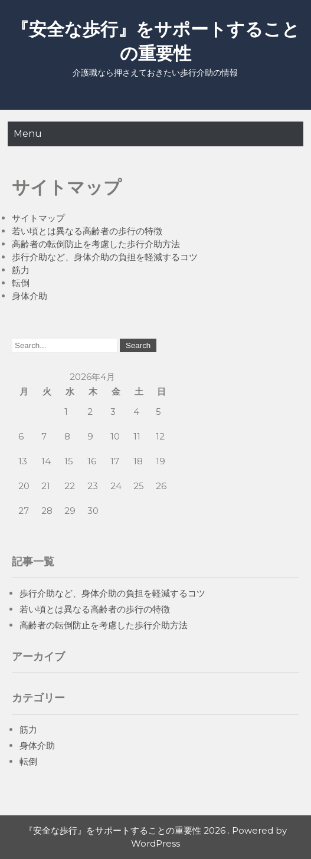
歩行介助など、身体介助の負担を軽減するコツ (105, 257)
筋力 (21, 270)
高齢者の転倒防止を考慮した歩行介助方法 (96, 244)
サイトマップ (38, 218)
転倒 (21, 282)
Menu (28, 133)
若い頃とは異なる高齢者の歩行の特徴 (87, 231)
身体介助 (29, 295)
